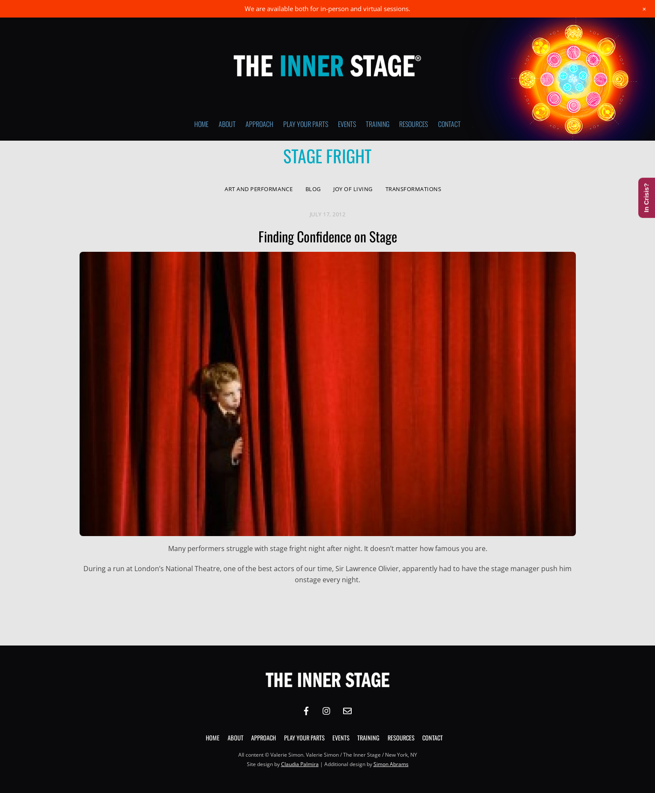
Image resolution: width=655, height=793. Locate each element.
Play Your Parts (305, 124)
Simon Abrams (391, 764)
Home (201, 124)
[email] (347, 710)
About (227, 124)
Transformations (413, 189)
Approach (259, 124)
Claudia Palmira (300, 764)
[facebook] (306, 710)
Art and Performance (259, 189)
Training (377, 124)
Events (347, 124)
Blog (313, 189)
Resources (413, 124)
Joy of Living (353, 189)
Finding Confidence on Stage (327, 236)
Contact (449, 124)
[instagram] (326, 710)
